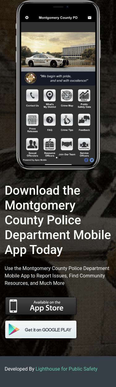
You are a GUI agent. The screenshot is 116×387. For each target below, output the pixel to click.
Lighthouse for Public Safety (66, 369)
